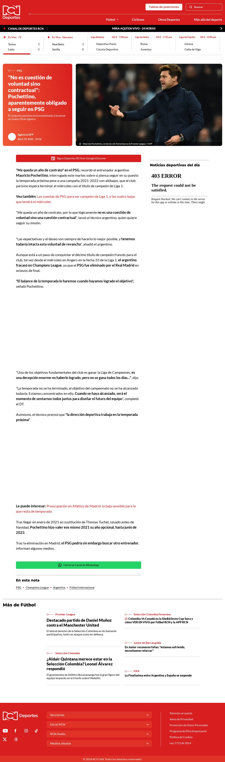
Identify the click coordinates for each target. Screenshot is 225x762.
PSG (18, 587)
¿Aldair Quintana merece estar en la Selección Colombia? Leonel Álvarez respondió (80, 663)
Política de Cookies (181, 737)
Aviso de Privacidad (181, 719)
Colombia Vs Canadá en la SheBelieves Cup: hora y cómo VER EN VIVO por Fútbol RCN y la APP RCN (159, 620)
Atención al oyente (181, 713)
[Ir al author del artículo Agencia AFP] (12, 137)
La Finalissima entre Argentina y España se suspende (158, 675)
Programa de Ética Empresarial (188, 731)
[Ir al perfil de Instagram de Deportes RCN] (26, 731)
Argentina (59, 587)
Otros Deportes (169, 19)
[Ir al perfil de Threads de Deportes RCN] (16, 739)
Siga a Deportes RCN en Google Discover (78, 158)
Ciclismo (138, 19)
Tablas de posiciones (164, 7)
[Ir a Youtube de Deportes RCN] (5, 731)
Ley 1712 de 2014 (180, 743)
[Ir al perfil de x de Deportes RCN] (5, 739)
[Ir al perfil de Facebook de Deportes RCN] (15, 731)
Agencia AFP (25, 134)
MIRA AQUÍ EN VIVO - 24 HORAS (134, 28)
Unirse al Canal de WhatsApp (78, 565)
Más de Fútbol (19, 604)
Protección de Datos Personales (189, 725)
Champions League (37, 587)
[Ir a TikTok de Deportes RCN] (36, 731)
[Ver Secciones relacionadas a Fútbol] (117, 19)
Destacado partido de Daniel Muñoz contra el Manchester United (79, 622)
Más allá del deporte (208, 19)
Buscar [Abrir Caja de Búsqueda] (196, 7)
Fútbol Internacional (82, 587)
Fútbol (110, 19)
